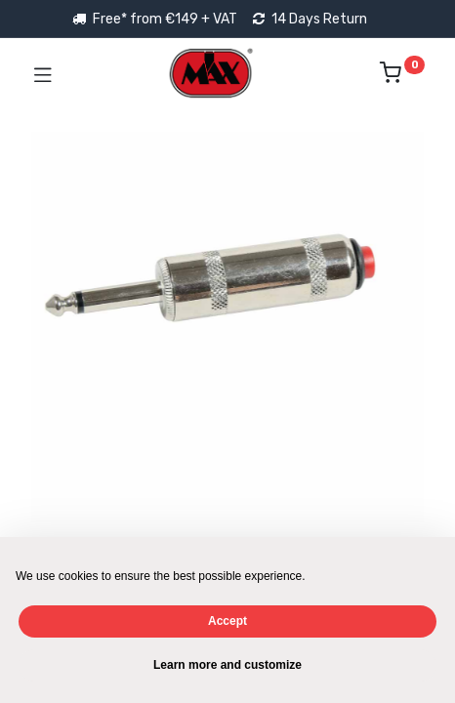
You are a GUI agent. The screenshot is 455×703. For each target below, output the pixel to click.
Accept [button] (227, 621)
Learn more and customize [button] (227, 665)
